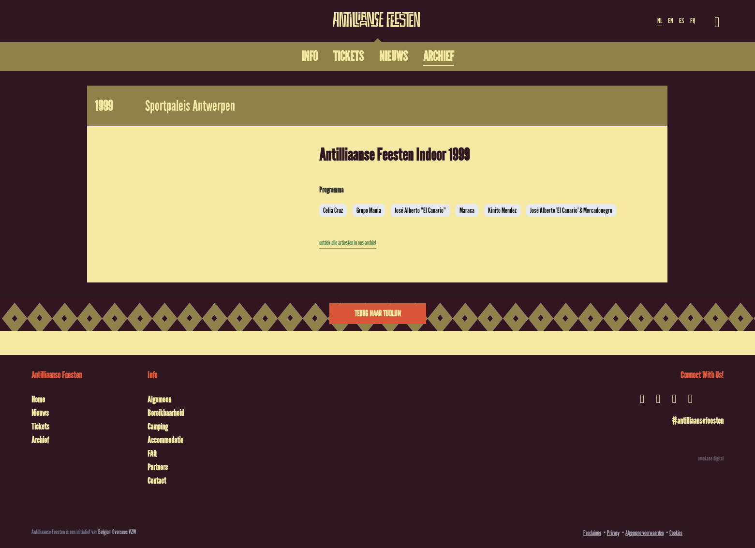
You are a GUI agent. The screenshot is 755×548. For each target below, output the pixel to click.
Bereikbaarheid (166, 413)
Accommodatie (165, 440)
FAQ (152, 453)
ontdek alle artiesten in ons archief (347, 243)
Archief (40, 440)
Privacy (613, 532)
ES (681, 20)
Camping (158, 426)
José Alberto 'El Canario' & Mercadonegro (571, 210)
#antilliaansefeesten (698, 420)
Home (38, 399)
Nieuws (40, 413)
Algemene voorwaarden (644, 532)
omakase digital (711, 458)
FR (692, 20)
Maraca (466, 210)
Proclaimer (592, 532)
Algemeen (159, 399)
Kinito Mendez (502, 210)
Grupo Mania (368, 210)
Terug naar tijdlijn (378, 314)
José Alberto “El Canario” (420, 210)
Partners (158, 467)
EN (670, 20)
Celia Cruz (333, 210)
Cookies (675, 532)
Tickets (40, 426)
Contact (157, 480)
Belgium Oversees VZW (117, 531)
